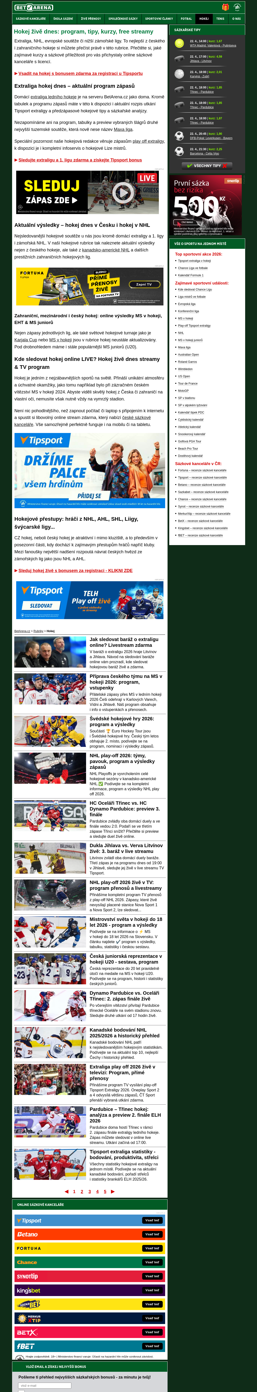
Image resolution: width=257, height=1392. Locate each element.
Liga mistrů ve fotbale (192, 465)
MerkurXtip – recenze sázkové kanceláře (204, 682)
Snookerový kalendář (192, 602)
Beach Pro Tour (188, 617)
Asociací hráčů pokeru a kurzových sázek (42, 1349)
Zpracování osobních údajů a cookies (123, 1384)
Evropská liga (187, 472)
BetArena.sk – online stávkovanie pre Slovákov (121, 1288)
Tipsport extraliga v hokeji (194, 429)
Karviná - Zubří (199, 244)
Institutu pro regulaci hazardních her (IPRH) (130, 1344)
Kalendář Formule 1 (191, 443)
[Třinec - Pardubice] (180, 257)
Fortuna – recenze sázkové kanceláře (202, 638)
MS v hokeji (60, 340)
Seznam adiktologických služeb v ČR (105, 1374)
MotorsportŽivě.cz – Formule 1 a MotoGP (49, 1295)
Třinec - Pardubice (202, 260)
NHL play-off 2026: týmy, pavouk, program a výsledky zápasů (122, 761)
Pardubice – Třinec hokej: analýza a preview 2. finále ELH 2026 (125, 1115)
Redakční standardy (53, 1384)
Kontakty (30, 1384)
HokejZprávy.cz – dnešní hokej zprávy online (52, 1281)
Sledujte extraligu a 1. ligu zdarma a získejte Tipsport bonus (80, 160)
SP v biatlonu (186, 566)
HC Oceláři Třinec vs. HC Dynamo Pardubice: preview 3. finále (125, 808)
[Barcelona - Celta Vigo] (180, 319)
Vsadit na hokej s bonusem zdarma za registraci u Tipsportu (81, 73)
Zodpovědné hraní (210, 1344)
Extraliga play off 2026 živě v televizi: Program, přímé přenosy (122, 1072)
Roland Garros (187, 530)
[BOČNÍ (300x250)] (205, 402)
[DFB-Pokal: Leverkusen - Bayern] (180, 304)
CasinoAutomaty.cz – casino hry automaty (118, 1274)
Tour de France (188, 552)
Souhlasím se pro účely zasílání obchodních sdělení (77, 1233)
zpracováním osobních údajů (62, 1233)
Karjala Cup (26, 340)
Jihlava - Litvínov (201, 229)
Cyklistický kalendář (191, 588)
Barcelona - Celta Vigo (204, 322)
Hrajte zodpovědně (26, 1359)
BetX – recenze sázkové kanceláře (200, 689)
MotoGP (183, 559)
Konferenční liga (188, 479)
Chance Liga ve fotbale (193, 436)
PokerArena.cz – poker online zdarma (47, 1310)
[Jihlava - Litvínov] (180, 227)
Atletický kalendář (189, 595)
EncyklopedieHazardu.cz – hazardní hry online (120, 1267)
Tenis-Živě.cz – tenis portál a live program (50, 1288)
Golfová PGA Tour (189, 609)
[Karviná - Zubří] (180, 242)
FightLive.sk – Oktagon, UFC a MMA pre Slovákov (123, 1295)
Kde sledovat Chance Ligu (195, 457)
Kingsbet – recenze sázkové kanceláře (203, 696)
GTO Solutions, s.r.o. (203, 1384)
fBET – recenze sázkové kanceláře (200, 703)
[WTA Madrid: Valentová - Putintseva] (180, 211)
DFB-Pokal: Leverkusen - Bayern (211, 306)
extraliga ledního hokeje (54, 97)
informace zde (97, 1364)
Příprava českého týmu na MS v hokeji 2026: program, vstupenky (126, 682)
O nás (16, 1384)
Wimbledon (185, 537)
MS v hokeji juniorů (190, 508)
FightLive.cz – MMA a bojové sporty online (50, 1267)
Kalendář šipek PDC (191, 580)
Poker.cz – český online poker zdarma (47, 1317)
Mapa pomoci (139, 1374)
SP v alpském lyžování (192, 573)
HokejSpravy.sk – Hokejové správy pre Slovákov (122, 1303)
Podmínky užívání (82, 1384)
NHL (181, 501)
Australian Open (188, 523)
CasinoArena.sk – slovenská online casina (118, 1317)
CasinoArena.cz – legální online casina (48, 1324)
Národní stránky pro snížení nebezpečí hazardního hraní (185, 1374)
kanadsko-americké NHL (106, 250)
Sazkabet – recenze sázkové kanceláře (203, 660)
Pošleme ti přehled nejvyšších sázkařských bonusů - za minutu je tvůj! (85, 1215)
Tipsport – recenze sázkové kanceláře (202, 646)
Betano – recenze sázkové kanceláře (202, 653)
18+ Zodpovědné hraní (166, 1384)
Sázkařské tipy (187, 198)
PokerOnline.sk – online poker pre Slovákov (119, 1324)
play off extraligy (148, 141)
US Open (184, 544)
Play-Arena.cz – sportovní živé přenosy (48, 1303)
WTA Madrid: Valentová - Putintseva (213, 214)
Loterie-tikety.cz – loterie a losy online (115, 1281)
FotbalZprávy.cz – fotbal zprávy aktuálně (49, 1274)
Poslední (113, 1191)
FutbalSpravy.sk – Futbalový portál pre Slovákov (122, 1310)
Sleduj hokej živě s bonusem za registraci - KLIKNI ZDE (76, 570)
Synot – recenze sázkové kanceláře (201, 674)
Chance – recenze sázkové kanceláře (202, 667)
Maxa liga (123, 129)
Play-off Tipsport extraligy (194, 494)
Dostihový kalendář (190, 624)
